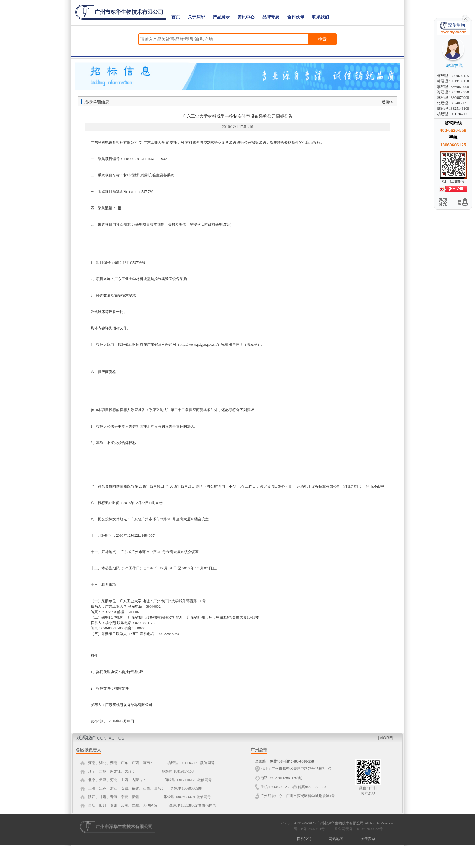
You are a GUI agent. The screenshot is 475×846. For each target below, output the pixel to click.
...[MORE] (384, 737)
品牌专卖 (270, 17)
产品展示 (221, 17)
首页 (175, 17)
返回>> (387, 102)
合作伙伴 (295, 17)
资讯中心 (246, 17)
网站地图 (336, 839)
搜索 (322, 39)
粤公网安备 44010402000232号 (357, 829)
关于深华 (196, 17)
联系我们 (320, 17)
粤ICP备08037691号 (309, 829)
